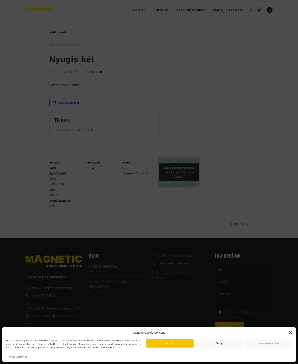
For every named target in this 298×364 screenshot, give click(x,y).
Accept (169, 343)
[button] (290, 333)
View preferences (269, 343)
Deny (219, 343)
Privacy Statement (17, 356)
